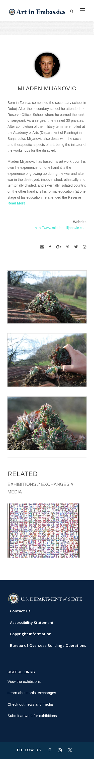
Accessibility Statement (32, 622)
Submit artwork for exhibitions (32, 715)
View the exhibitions (24, 681)
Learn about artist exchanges (32, 693)
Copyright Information (30, 633)
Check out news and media (30, 704)
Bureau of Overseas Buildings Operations (48, 645)
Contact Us (20, 610)
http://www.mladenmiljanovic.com (60, 228)
